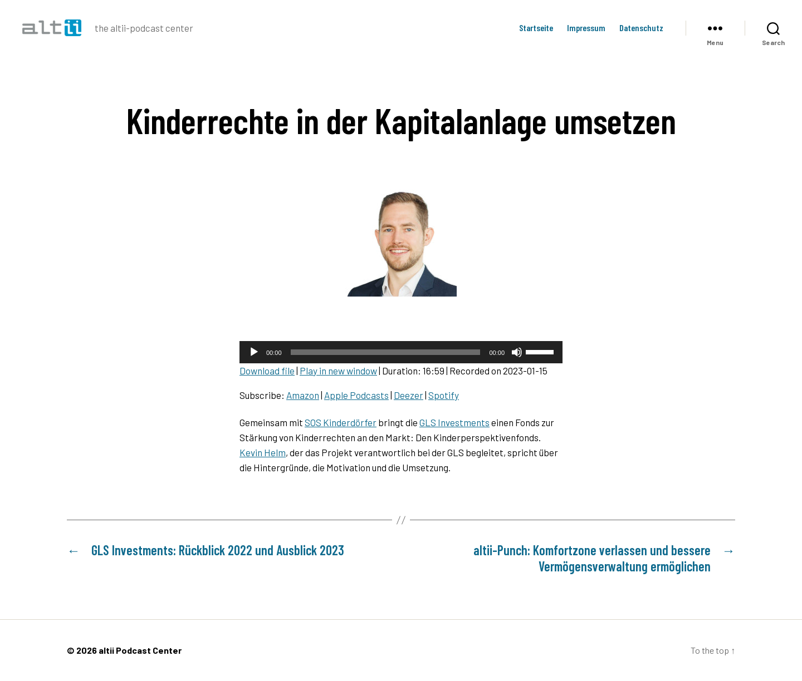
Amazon (302, 395)
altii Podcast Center (140, 650)
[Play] (254, 352)
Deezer (408, 395)
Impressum (586, 27)
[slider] (386, 352)
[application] (401, 352)
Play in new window (338, 370)
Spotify (443, 395)
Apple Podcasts (356, 395)
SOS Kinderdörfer (340, 422)
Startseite (536, 27)
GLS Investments (454, 422)
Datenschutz (641, 27)
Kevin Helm (262, 452)
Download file (267, 370)
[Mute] (516, 352)
